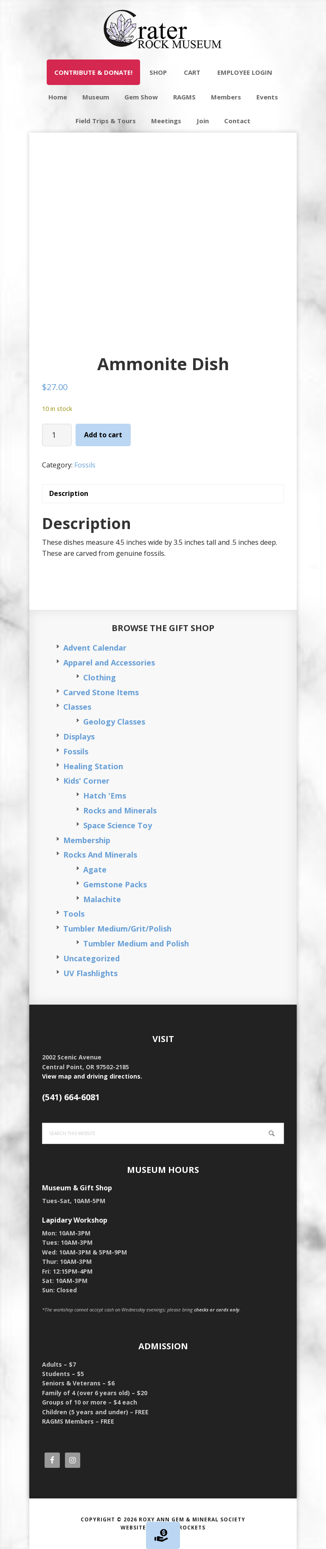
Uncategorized (91, 958)
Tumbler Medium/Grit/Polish (117, 928)
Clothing (99, 677)
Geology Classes (114, 721)
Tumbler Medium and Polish (136, 943)
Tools (73, 914)
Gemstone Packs (115, 884)
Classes (77, 707)
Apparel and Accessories (109, 662)
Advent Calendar (94, 648)
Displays (79, 736)
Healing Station (93, 766)
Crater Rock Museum (163, 29)
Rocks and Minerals (120, 810)
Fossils (85, 465)
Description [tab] (68, 493)
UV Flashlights (90, 973)
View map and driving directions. (92, 1076)
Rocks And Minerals (100, 855)
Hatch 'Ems (104, 795)
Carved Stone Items (101, 692)
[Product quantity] (57, 435)
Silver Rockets (181, 1527)
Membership (86, 840)
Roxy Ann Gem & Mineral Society (192, 1519)
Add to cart (103, 434)
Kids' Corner (86, 781)
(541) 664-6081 (71, 1097)
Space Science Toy (117, 825)
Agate (95, 869)
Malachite (102, 899)
